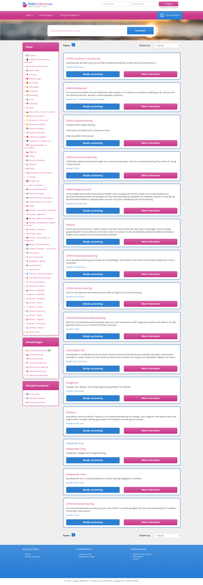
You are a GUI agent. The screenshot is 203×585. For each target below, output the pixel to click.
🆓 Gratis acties (33, 394)
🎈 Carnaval (31, 74)
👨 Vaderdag (31, 103)
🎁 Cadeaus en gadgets (36, 137)
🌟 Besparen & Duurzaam (37, 120)
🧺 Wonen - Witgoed (35, 319)
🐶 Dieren (30, 168)
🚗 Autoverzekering (34, 354)
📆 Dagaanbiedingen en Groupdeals (36, 146)
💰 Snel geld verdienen (36, 402)
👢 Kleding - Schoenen (35, 229)
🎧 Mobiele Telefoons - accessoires (41, 248)
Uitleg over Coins (85, 554)
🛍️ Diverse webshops (35, 160)
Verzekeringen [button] (46, 15)
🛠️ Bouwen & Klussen (35, 132)
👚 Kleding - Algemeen (35, 214)
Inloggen (168, 3)
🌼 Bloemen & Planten (36, 124)
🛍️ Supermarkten (33, 265)
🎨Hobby (30, 206)
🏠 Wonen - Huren (34, 302)
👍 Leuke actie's (33, 332)
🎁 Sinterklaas (32, 82)
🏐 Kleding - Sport (34, 233)
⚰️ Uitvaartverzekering (36, 371)
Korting (27, 554)
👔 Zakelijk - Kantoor (35, 327)
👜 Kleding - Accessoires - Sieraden (41, 210)
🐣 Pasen (30, 107)
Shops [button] (29, 15)
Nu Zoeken (140, 30)
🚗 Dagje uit (31, 152)
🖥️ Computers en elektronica (38, 141)
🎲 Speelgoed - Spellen (36, 261)
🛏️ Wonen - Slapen (34, 315)
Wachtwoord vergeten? (169, 7)
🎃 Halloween (32, 91)
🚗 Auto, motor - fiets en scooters (40, 112)
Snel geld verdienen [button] (70, 15)
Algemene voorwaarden (142, 554)
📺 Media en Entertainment (38, 244)
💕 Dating (30, 156)
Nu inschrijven (173, 15)
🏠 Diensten (31, 164)
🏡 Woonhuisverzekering (37, 367)
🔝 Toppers (31, 55)
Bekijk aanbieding (93, 74)
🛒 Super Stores (33, 269)
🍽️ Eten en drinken (34, 185)
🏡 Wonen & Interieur (35, 311)
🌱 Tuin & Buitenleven (35, 282)
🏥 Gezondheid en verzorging (39, 197)
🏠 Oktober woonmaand (36, 66)
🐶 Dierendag (32, 95)
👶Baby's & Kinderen (35, 116)
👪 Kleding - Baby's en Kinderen (39, 218)
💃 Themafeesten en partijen (38, 277)
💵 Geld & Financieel (35, 193)
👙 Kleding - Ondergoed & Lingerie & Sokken (40, 223)
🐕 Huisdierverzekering (36, 363)
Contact (136, 559)
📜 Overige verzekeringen (37, 375)
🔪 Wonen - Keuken (34, 307)
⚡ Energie (30, 177)
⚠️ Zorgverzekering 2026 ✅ (38, 350)
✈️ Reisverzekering (34, 358)
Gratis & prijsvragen (32, 556)
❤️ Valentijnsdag (33, 78)
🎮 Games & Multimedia (36, 189)
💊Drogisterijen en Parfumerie (39, 172)
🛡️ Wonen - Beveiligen (35, 298)
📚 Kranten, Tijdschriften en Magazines (37, 239)
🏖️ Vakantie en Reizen (35, 286)
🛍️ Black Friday (32, 70)
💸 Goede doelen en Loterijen (39, 202)
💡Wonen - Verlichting (35, 323)
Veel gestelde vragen (87, 556)
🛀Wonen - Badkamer (35, 294)
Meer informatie (151, 74)
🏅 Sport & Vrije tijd (34, 257)
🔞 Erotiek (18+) (33, 181)
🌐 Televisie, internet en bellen (39, 273)
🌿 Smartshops (32, 253)
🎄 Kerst (30, 99)
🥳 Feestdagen (32, 87)
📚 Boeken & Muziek (35, 128)
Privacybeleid (138, 556)
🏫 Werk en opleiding (35, 290)
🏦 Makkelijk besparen (36, 398)
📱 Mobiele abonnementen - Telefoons (38, 60)
